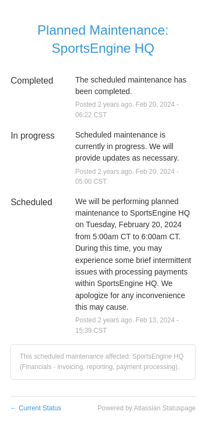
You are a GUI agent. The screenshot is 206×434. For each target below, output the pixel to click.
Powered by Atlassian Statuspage (146, 408)
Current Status (36, 408)
